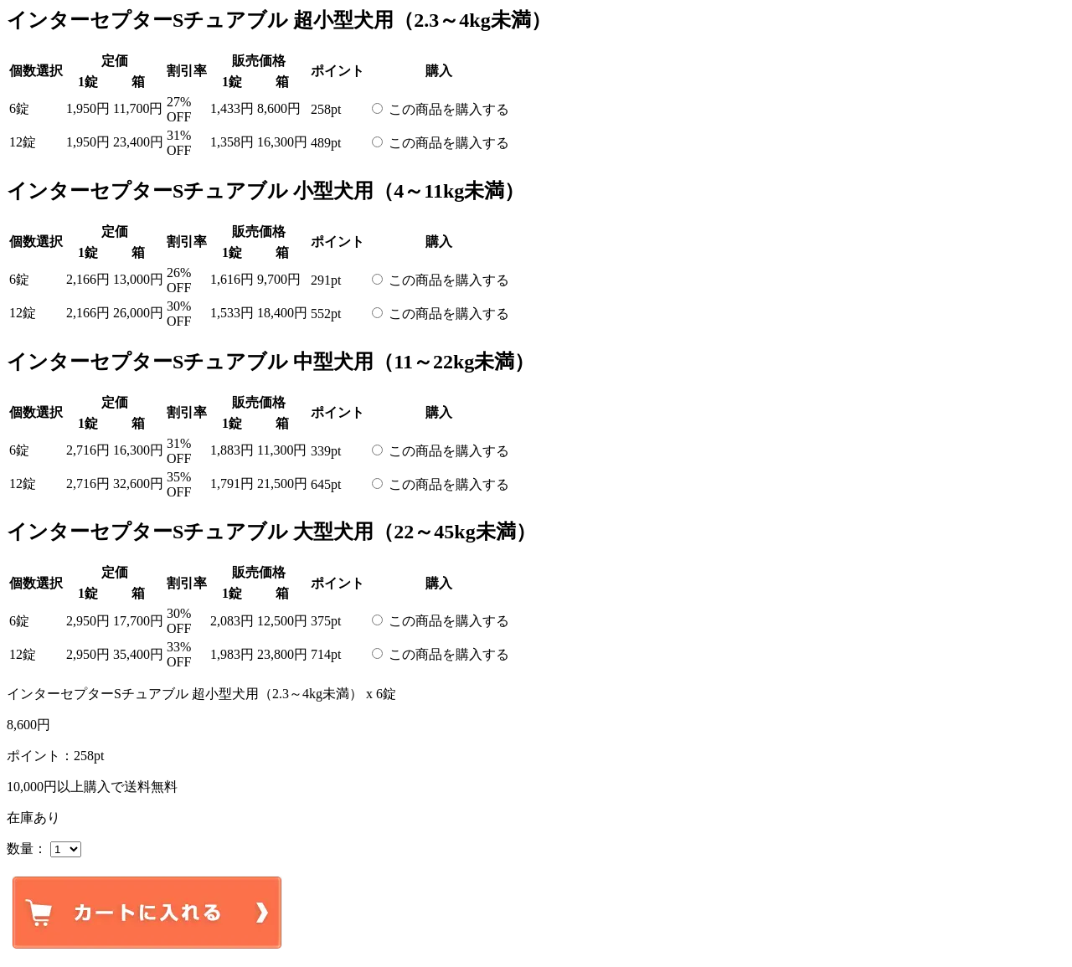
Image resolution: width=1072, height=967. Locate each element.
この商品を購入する (449, 109)
